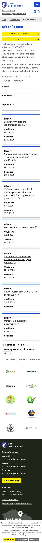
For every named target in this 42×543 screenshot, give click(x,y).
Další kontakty (11, 480)
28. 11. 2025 (9, 175)
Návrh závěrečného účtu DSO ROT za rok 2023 (21, 293)
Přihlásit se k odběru (25, 33)
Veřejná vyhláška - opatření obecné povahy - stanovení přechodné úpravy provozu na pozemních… (19, 194)
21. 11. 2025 (9, 213)
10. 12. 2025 (9, 139)
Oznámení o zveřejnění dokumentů (15, 322)
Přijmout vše (9, 540)
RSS (28, 39)
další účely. (29, 527)
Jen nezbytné (22, 540)
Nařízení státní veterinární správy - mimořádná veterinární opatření (20, 157)
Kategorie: (7, 76)
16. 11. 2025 (9, 277)
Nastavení (34, 540)
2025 (7, 80)
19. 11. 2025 (9, 242)
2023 (18, 76)
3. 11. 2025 (8, 234)
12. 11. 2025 (9, 132)
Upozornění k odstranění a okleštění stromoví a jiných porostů (17, 259)
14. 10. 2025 (9, 270)
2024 (28, 76)
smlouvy (19, 80)
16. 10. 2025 (9, 331)
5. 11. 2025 (8, 205)
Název (5, 86)
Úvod (4, 20)
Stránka (11, 344)
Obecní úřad (15, 20)
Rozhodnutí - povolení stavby (20, 227)
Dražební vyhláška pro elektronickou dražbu (16, 123)
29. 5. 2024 (9, 302)
